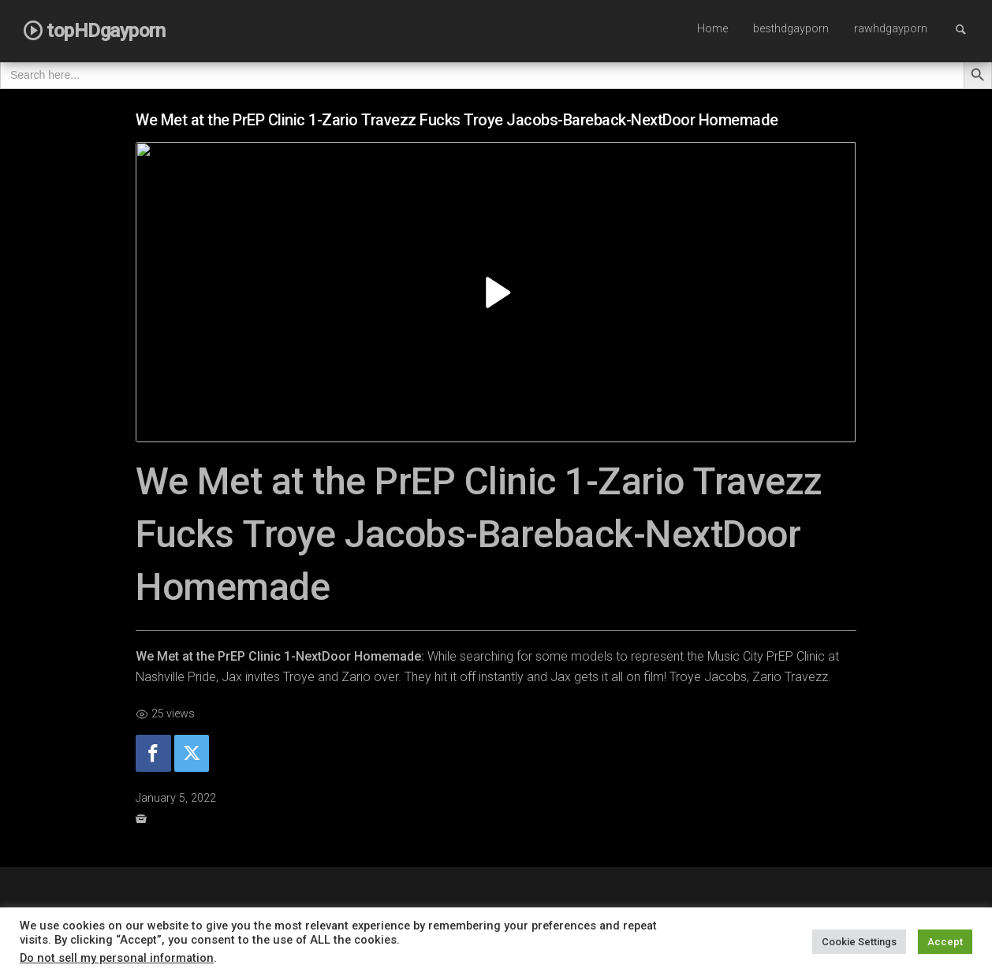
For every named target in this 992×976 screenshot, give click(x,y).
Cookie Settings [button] (859, 942)
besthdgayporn (791, 28)
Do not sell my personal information (117, 958)
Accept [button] (945, 942)
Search (968, 28)
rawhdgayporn (890, 28)
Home (712, 28)
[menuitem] (712, 30)
